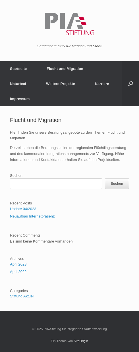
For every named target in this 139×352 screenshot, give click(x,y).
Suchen (16, 175)
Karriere (102, 84)
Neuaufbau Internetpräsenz (32, 216)
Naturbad (18, 84)
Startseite (18, 69)
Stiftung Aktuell (22, 296)
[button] (130, 83)
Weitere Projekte (60, 84)
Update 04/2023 (23, 209)
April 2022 (18, 272)
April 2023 (18, 264)
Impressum (20, 99)
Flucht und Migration (65, 69)
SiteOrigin (81, 341)
